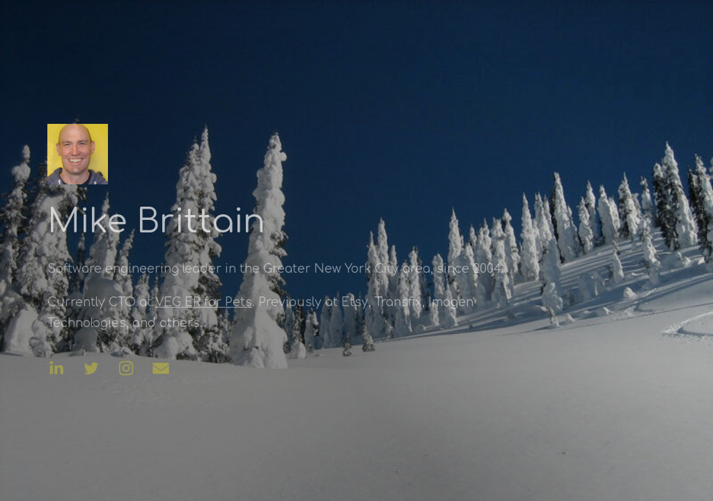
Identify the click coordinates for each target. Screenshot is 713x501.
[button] (55, 368)
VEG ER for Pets (202, 302)
